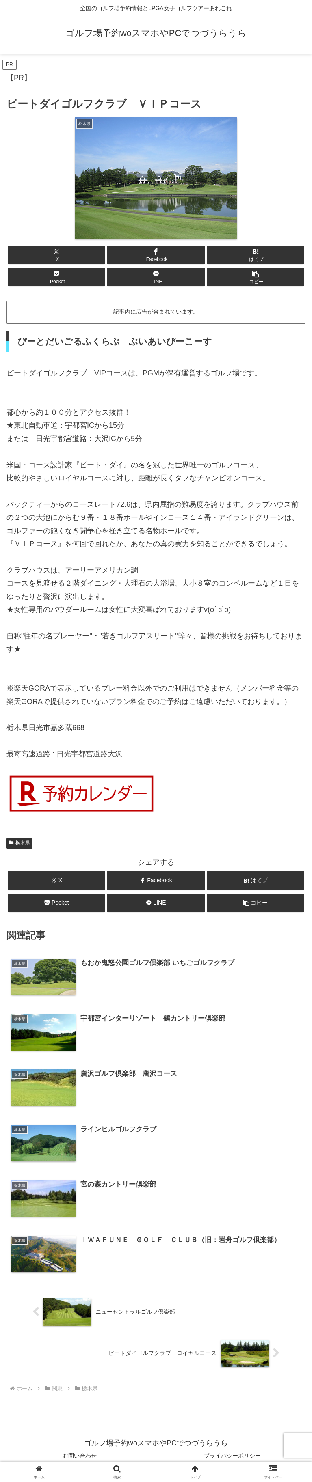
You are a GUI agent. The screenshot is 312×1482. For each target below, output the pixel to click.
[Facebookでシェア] (155, 255)
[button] (255, 277)
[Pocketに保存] (56, 277)
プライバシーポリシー (232, 1456)
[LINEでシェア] (155, 277)
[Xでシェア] (56, 255)
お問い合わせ (80, 1456)
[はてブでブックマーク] (255, 255)
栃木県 (19, 843)
